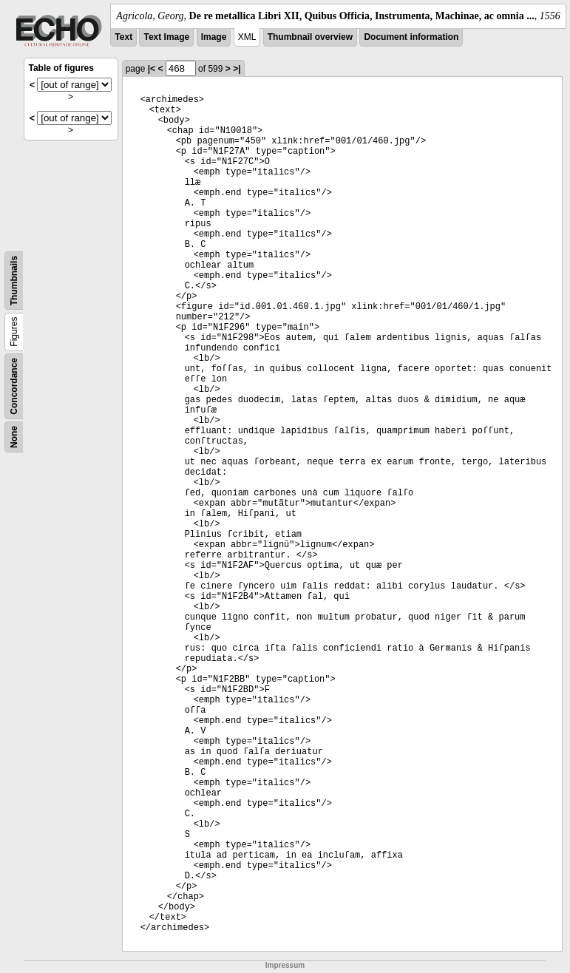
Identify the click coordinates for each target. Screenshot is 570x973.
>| (236, 69)
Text (123, 37)
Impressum (285, 965)
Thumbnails (14, 280)
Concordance (14, 386)
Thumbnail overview (310, 37)
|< (151, 69)
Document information (411, 37)
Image (214, 37)
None (14, 437)
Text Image (166, 37)
